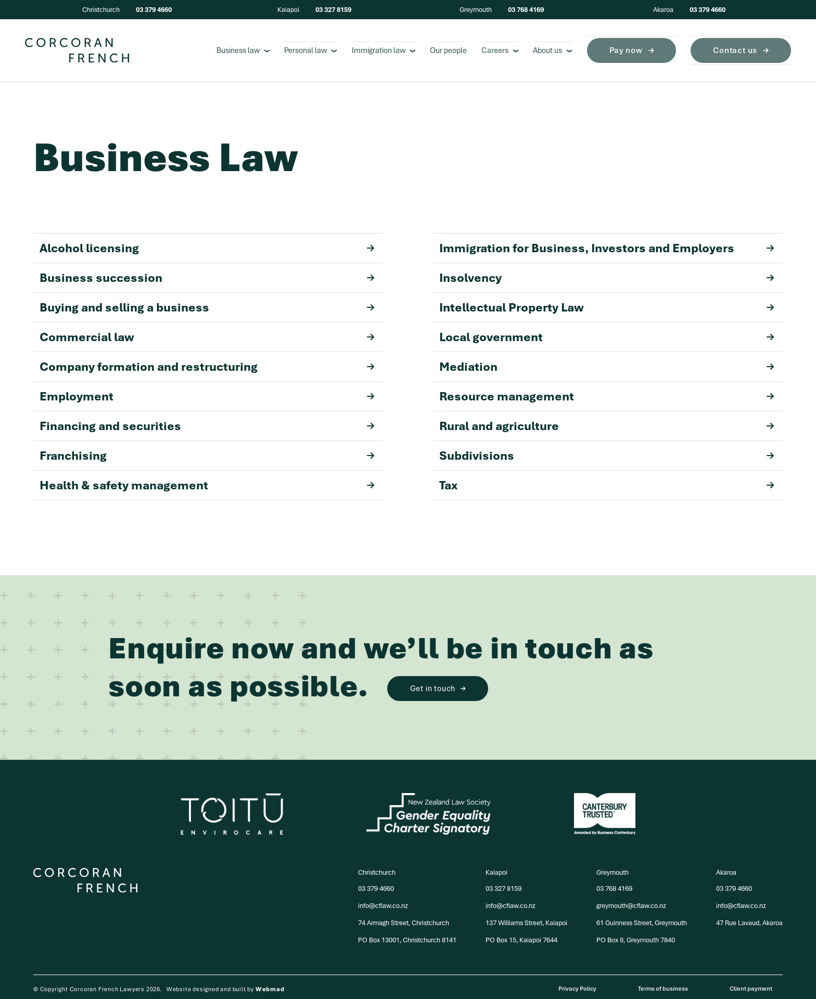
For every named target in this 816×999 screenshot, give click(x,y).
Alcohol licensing (199, 243)
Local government (598, 332)
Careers (500, 48)
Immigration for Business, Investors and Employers (598, 243)
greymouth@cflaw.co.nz (631, 901)
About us (552, 48)
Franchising (199, 451)
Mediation (598, 362)
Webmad (270, 985)
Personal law (310, 48)
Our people (448, 48)
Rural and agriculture (598, 421)
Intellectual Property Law (598, 303)
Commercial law (199, 332)
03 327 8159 (333, 9)
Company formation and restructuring (199, 362)
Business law (243, 48)
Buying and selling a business (199, 303)
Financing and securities (199, 421)
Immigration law (384, 48)
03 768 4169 (526, 9)
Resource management (598, 392)
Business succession (199, 273)
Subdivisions (598, 451)
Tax (598, 481)
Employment (199, 392)
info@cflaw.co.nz (383, 901)
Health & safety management (199, 481)
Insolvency (598, 273)
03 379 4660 (154, 9)
